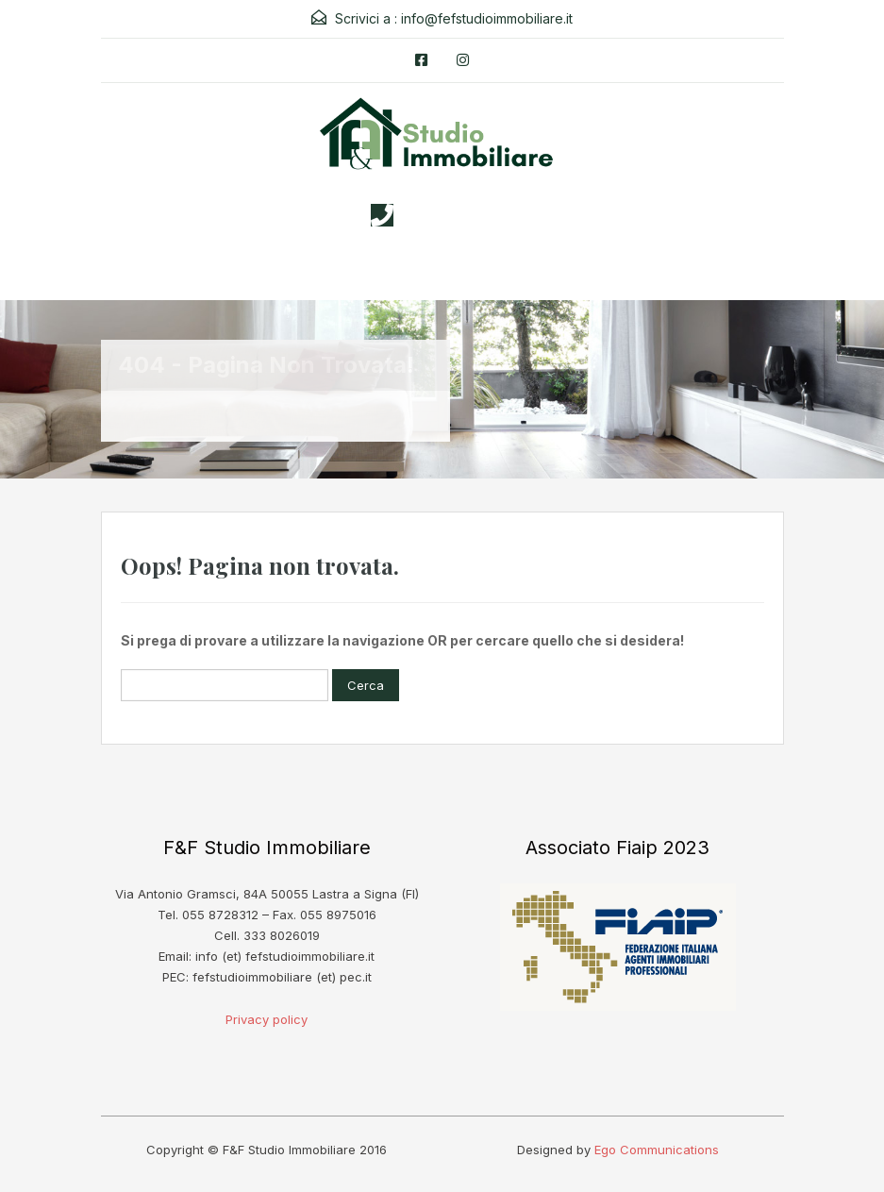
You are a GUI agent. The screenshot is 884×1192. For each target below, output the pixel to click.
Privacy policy (266, 1019)
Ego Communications (656, 1149)
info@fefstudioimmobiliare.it (487, 18)
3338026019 (460, 215)
